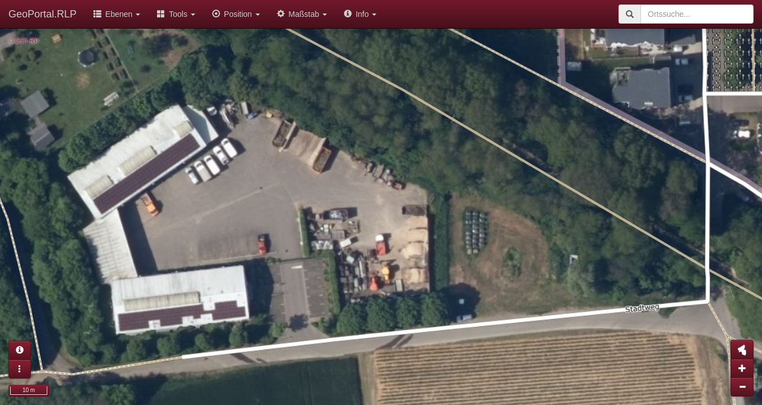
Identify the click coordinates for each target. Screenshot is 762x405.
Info (360, 14)
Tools (176, 14)
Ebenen (116, 14)
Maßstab (302, 14)
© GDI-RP (23, 41)
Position (236, 14)
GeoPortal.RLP (42, 14)
